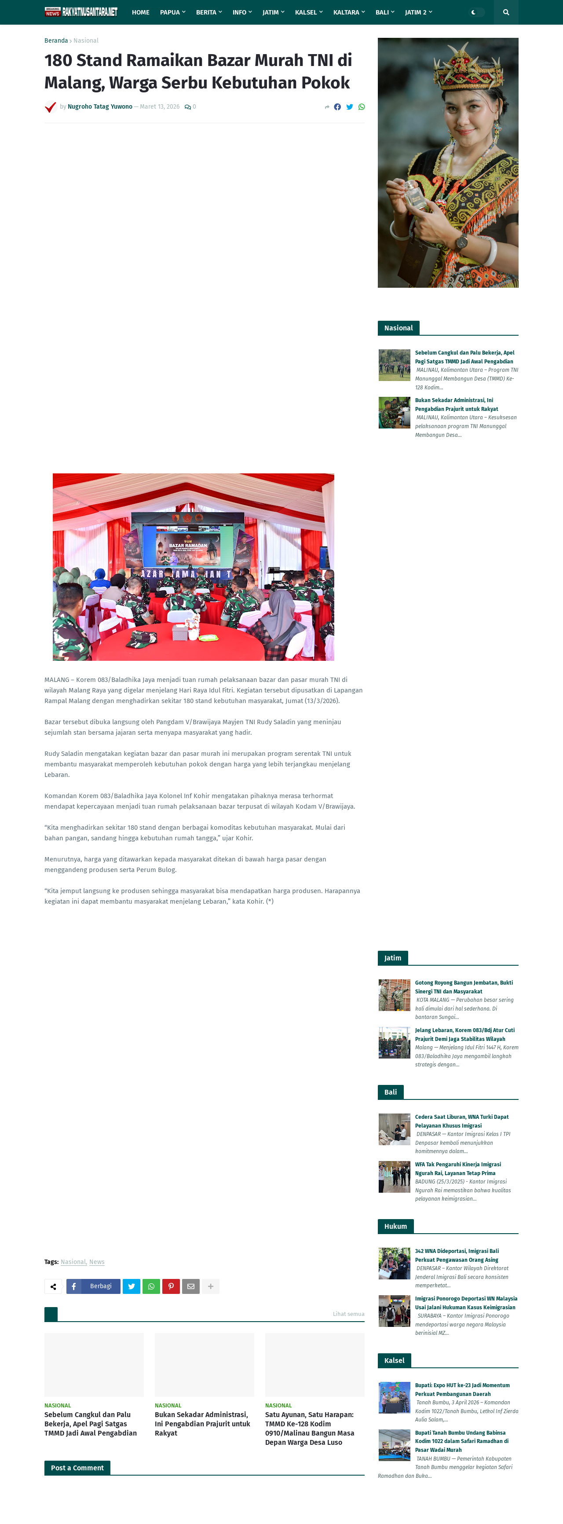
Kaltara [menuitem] (346, 12)
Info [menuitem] (239, 12)
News (97, 610)
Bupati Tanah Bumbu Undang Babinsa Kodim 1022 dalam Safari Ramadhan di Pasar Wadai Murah (461, 959)
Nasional (86, 41)
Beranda (56, 41)
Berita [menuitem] (206, 12)
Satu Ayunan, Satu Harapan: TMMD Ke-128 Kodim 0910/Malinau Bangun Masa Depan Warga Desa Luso (310, 776)
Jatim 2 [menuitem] (416, 12)
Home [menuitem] (141, 12)
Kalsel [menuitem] (306, 12)
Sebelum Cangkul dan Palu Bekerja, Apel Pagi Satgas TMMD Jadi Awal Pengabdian (90, 771)
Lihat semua (349, 662)
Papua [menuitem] (170, 12)
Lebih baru (64, 1034)
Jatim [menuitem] (271, 12)
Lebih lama (344, 1034)
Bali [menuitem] (382, 12)
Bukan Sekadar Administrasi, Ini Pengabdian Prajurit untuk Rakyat (202, 771)
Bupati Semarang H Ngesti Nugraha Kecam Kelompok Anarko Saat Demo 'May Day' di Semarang (466, 1132)
